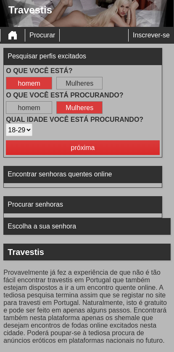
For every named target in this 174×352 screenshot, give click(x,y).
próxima (83, 147)
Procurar (42, 35)
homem (29, 83)
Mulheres (79, 83)
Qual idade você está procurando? (74, 119)
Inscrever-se (151, 35)
